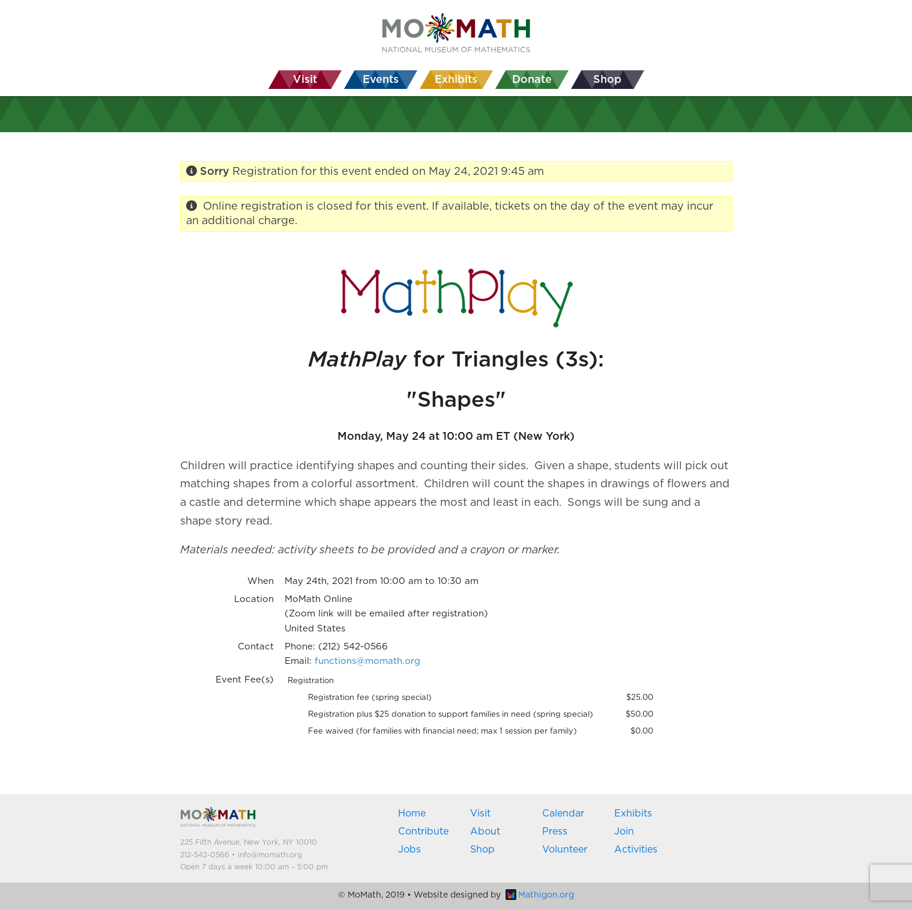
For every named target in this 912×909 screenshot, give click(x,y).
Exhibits (633, 813)
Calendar (563, 813)
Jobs (409, 849)
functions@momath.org (367, 661)
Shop (482, 849)
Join (624, 831)
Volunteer (564, 849)
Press (554, 831)
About (485, 831)
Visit (480, 813)
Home (412, 813)
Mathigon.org (540, 895)
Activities (635, 849)
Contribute (423, 831)
